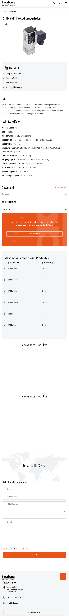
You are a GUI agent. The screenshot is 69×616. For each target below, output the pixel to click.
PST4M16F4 (12, 279)
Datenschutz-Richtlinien (22, 549)
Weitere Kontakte (33, 612)
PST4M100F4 (13, 302)
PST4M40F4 (12, 291)
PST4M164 (12, 313)
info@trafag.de (12, 603)
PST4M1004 (12, 268)
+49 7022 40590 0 (14, 597)
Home (5, 11)
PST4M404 (12, 325)
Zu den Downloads (60, 187)
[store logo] (8, 3)
